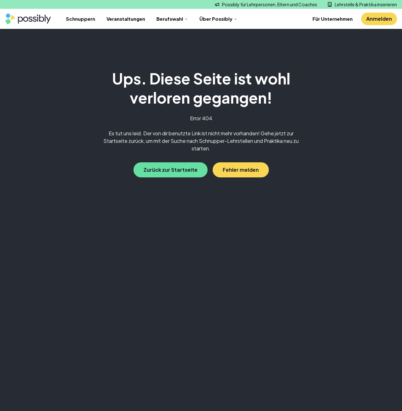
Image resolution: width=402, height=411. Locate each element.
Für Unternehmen (332, 19)
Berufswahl (172, 19)
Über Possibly (218, 19)
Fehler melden (241, 169)
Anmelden (379, 18)
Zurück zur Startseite (171, 169)
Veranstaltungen (125, 19)
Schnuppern (80, 19)
